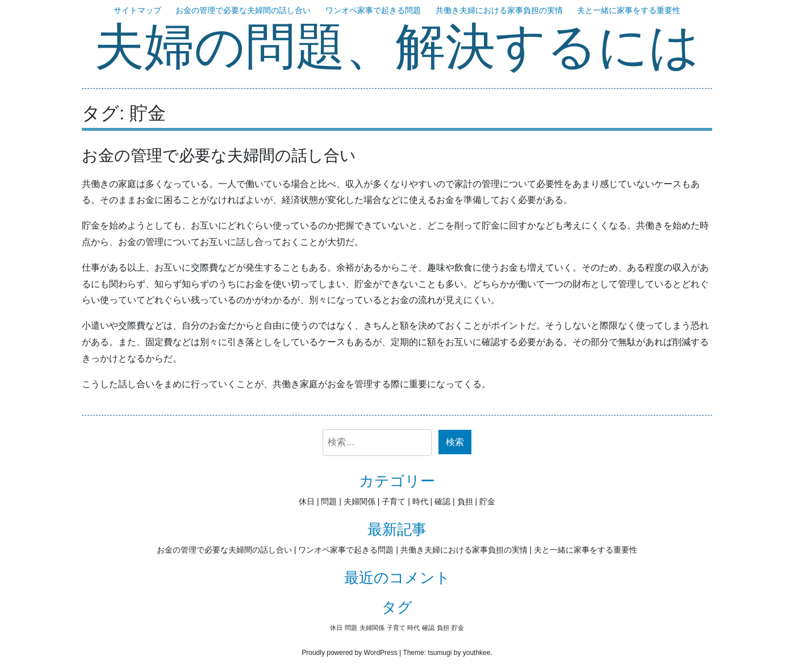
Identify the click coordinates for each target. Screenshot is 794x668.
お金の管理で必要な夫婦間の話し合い (243, 10)
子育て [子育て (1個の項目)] (396, 627)
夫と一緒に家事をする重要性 (628, 10)
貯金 (487, 501)
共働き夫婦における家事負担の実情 (499, 10)
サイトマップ (137, 10)
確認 (442, 501)
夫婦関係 (359, 501)
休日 (307, 501)
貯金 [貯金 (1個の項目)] (458, 627)
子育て (394, 501)
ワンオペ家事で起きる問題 (373, 10)
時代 (420, 501)
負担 (465, 501)
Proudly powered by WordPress (350, 653)
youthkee (477, 653)
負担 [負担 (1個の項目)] (443, 627)
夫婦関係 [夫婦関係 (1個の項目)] (372, 627)
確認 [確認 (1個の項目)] (428, 627)
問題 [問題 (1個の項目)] (351, 627)
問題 (329, 501)
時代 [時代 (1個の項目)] (413, 627)
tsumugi (440, 653)
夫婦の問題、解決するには (397, 48)
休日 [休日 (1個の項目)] (336, 627)
